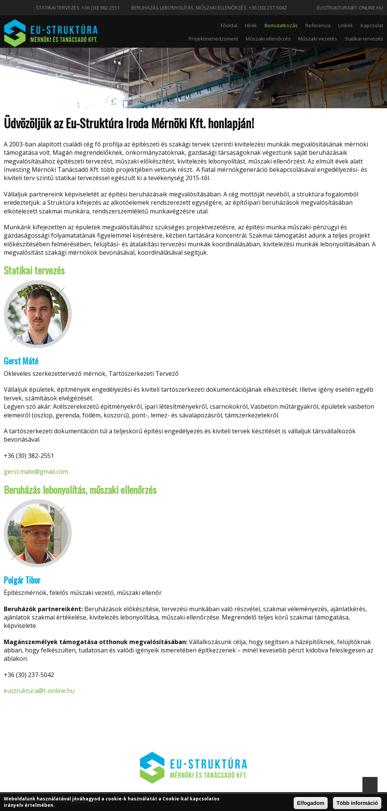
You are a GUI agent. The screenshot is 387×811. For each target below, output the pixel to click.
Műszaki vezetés (317, 38)
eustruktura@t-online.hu (350, 7)
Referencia (318, 25)
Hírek (251, 25)
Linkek (345, 25)
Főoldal (229, 25)
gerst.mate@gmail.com (36, 471)
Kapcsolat (372, 25)
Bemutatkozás (281, 25)
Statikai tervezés (364, 38)
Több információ (357, 803)
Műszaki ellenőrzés (268, 38)
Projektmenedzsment (213, 38)
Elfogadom (310, 803)
